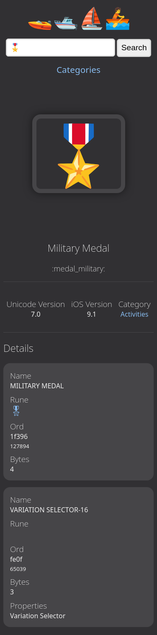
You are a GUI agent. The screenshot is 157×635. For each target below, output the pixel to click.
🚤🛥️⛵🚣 (79, 17)
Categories (78, 69)
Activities (135, 314)
